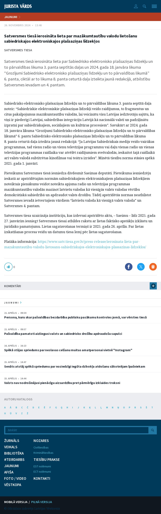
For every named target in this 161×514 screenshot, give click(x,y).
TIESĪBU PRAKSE (47, 459)
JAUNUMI (10, 17)
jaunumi (12, 302)
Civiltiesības (41, 447)
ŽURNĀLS (11, 441)
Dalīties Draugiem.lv (153, 267)
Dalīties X (141, 267)
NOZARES (41, 441)
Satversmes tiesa (18, 50)
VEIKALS (10, 447)
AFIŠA (8, 472)
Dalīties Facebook (128, 267)
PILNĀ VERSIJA (41, 502)
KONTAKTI (42, 478)
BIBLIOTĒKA (14, 453)
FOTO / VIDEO (15, 478)
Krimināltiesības (43, 453)
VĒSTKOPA (12, 485)
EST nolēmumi (42, 466)
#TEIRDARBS (14, 459)
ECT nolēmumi (42, 471)
